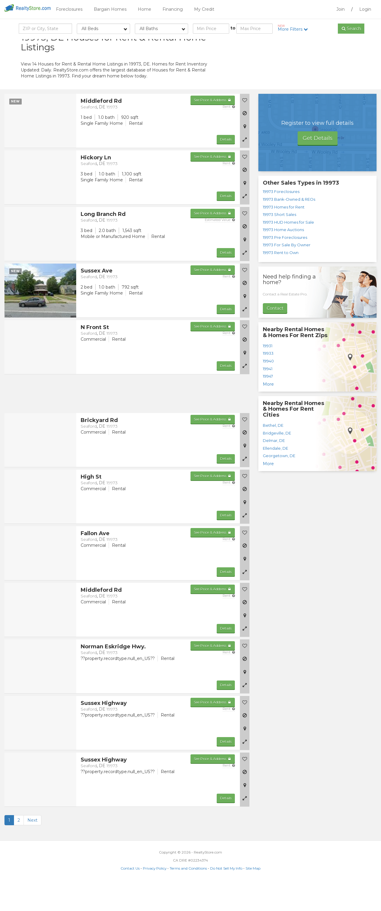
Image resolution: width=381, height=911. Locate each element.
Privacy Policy (154, 896)
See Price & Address (213, 128)
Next (32, 848)
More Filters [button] (295, 28)
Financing (173, 9)
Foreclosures (69, 9)
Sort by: (312, 43)
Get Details (317, 166)
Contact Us (130, 896)
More (268, 412)
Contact (275, 337)
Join (340, 9)
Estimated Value (220, 248)
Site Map (253, 896)
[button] (245, 167)
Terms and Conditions (188, 896)
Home (144, 9)
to (232, 28)
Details (226, 167)
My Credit (204, 9)
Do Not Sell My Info (226, 896)
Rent (229, 135)
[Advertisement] (306, 82)
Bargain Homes (110, 9)
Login (365, 9)
